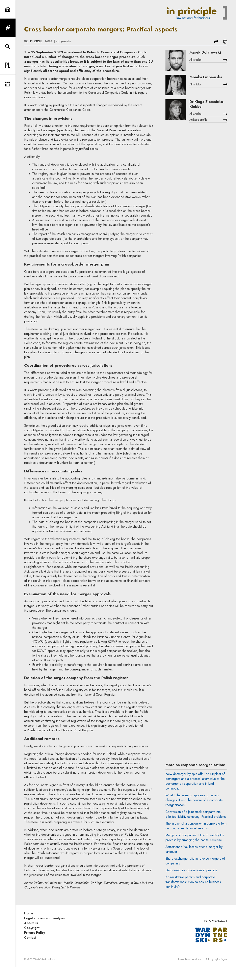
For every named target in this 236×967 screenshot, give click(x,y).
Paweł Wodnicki (193, 959)
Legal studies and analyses (44, 918)
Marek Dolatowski (205, 52)
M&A (49, 41)
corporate (63, 41)
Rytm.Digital (221, 959)
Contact (30, 937)
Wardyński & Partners (44, 959)
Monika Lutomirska (205, 77)
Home (28, 913)
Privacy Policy (34, 932)
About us (31, 923)
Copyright (32, 927)
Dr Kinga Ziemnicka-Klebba (206, 104)
